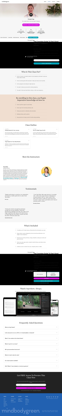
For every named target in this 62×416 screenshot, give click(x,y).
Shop (26, 396)
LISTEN (53, 1)
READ (45, 1)
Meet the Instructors (16, 37)
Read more (6, 136)
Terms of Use (34, 390)
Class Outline (10, 37)
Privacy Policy (39, 390)
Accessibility (43, 411)
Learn (12, 396)
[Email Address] (46, 60)
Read (5, 396)
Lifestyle (5, 402)
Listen (19, 396)
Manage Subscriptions (27, 399)
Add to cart (46, 278)
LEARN (49, 1)
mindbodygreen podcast (20, 399)
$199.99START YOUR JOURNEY (31, 24)
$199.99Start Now (33, 37)
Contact (26, 403)
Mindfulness (5, 403)
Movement (5, 401)
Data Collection (49, 411)
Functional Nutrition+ (12, 400)
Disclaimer (51, 410)
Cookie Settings (56, 411)
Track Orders (27, 400)
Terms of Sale (44, 410)
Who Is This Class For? (4, 37)
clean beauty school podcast (20, 401)
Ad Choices (46, 411)
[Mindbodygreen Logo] (5, 1)
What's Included (22, 37)
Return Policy (56, 410)
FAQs (26, 37)
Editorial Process (52, 411)
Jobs (42, 410)
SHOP (58, 1)
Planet (4, 406)
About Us (26, 404)
